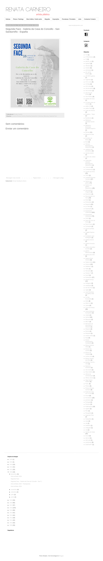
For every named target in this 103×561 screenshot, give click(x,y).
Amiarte (87, 68)
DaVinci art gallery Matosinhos (88, 186)
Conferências (89, 169)
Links (79, 19)
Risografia (88, 413)
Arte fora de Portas (88, 93)
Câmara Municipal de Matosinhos (89, 145)
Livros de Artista (90, 307)
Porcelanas (88, 398)
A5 (86, 59)
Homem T (88, 273)
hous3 (87, 275)
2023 (11, 464)
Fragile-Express (89, 232)
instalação (88, 285)
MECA (87, 321)
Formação (88, 226)
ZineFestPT (88, 444)
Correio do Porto (90, 171)
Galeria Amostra (90, 243)
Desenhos (88, 194)
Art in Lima (88, 82)
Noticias (8, 19)
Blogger (61, 556)
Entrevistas (88, 202)
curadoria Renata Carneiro (19, 116)
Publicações (88, 406)
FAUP (87, 218)
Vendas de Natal (90, 432)
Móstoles (88, 333)
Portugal (87, 402)
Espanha (28, 116)
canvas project (89, 153)
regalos (87, 408)
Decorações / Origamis (89, 191)
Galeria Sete (89, 262)
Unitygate (88, 428)
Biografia (47, 19)
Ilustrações (88, 277)
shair (86, 421)
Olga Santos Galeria (88, 380)
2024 (11, 462)
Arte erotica (88, 90)
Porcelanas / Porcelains (68, 19)
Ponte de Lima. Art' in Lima (89, 392)
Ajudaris (87, 63)
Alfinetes (87, 66)
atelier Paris (88, 108)
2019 (11, 500)
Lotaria (87, 315)
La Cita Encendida (88, 298)
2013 (11, 515)
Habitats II (88, 266)
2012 (11, 517)
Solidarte (87, 425)
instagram (88, 283)
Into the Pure (89, 287)
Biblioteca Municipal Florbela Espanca (90, 127)
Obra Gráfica (89, 372)
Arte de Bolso (89, 88)
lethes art (88, 303)
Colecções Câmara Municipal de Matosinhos (89, 163)
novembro (14, 489)
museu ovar (88, 356)
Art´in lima (88, 86)
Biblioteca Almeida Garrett (89, 120)
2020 (11, 472)
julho (12, 494)
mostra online (89, 335)
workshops (88, 442)
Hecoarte (88, 271)
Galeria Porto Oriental (89, 259)
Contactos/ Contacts (90, 19)
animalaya (88, 70)
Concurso (88, 167)
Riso (86, 411)
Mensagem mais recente (13, 178)
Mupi (86, 338)
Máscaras (46, 116)
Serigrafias (88, 419)
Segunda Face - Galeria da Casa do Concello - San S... (26, 481)
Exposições (56, 19)
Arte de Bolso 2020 (16, 476)
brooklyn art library (88, 138)
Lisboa (87, 305)
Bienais (87, 132)
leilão (86, 301)
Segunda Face (53, 116)
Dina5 (87, 200)
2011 (11, 520)
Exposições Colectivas (37, 116)
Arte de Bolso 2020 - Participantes (20, 484)
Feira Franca (89, 224)
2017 (11, 505)
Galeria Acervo (89, 240)
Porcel (87, 395)
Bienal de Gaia (89, 134)
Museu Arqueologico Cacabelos (89, 341)
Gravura (87, 264)
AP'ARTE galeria (90, 76)
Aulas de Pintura (90, 110)
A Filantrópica (89, 57)
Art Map (87, 84)
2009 (11, 525)
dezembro (14, 474)
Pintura (87, 386)
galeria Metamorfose (89, 251)
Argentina (88, 79)
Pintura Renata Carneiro (89, 388)
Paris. (87, 383)
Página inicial (37, 178)
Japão (87, 290)
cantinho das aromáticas (89, 150)
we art (87, 436)
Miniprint (87, 329)
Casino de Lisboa (90, 157)
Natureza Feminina (88, 366)
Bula (86, 142)
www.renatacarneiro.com (76, 25)
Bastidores (88, 118)
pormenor (88, 400)
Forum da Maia (89, 228)
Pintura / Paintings (18, 19)
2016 (11, 508)
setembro (14, 492)
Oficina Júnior (89, 378)
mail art (87, 317)
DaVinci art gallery (88, 182)
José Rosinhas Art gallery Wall (89, 292)
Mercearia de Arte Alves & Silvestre (89, 325)
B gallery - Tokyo (90, 114)
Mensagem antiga (58, 178)
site (86, 423)
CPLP (87, 175)
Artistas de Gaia (90, 98)
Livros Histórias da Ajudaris (89, 312)
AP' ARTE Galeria (88, 73)
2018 (11, 502)
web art (87, 438)
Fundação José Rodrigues (89, 236)
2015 (11, 510)
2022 (11, 467)
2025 (11, 459)
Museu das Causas (88, 349)
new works (88, 370)
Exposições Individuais (88, 215)
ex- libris (87, 206)
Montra (87, 331)
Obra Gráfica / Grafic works (34, 19)
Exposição (88, 208)
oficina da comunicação (89, 374)
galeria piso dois (90, 254)
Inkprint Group (89, 279)
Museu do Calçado (88, 353)
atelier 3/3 (88, 106)
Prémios (87, 404)
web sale (87, 440)
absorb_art (88, 61)
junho (13, 497)
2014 (11, 512)
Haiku (87, 268)
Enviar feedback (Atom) (19, 181)
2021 (11, 469)
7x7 (86, 55)
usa (86, 430)
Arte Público (88, 96)
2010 (11, 523)
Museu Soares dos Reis (89, 359)
